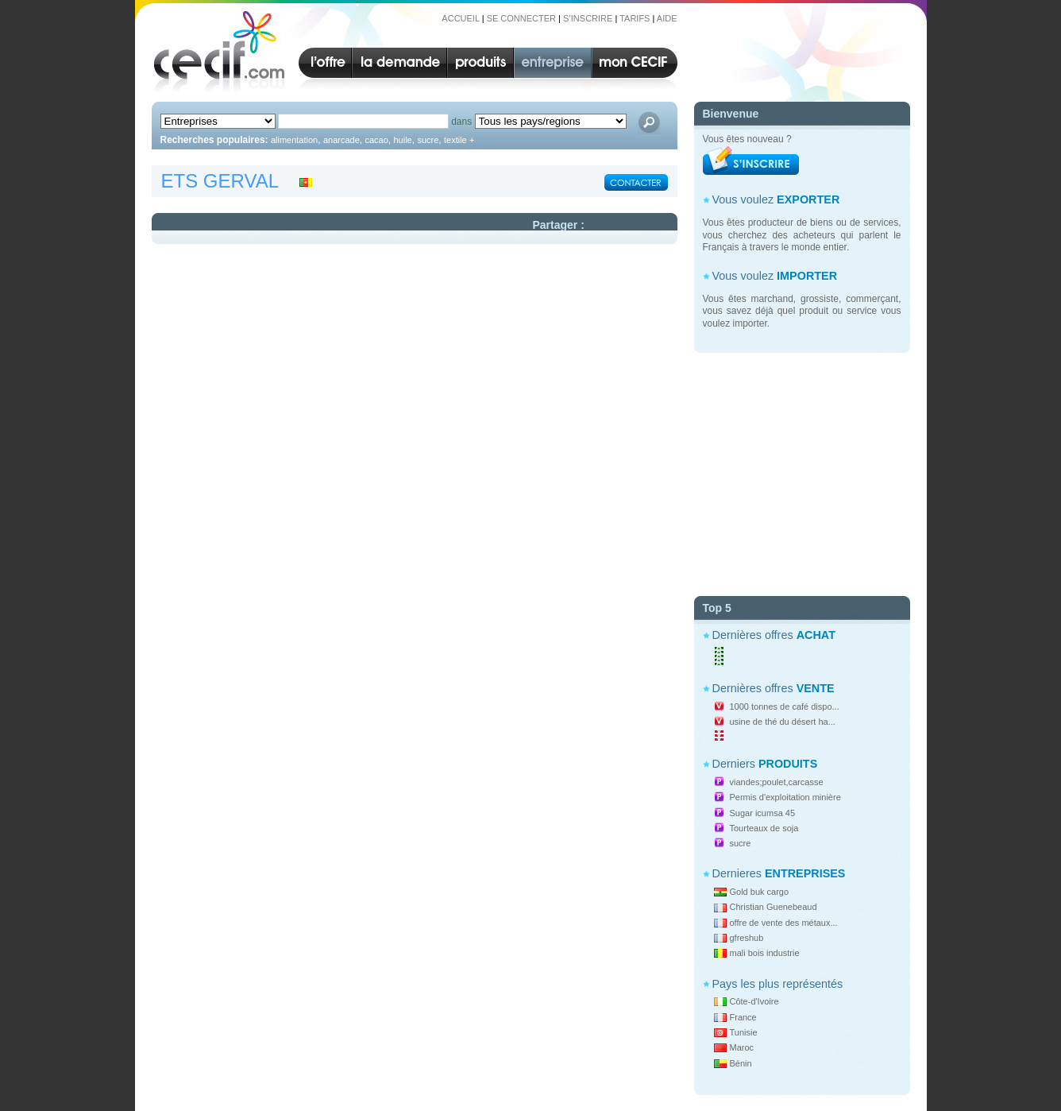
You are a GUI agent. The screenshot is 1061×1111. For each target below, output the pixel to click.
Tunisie (744, 1032)
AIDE (667, 18)
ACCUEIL (460, 18)
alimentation (294, 140)
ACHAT (816, 635)
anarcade (341, 140)
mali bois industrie (765, 953)
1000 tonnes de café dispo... (784, 706)
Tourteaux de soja (764, 828)
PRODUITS (787, 763)
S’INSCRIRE (587, 18)
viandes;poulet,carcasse (777, 782)
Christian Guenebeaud (773, 907)
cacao (376, 140)
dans (461, 121)
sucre (740, 843)
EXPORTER (808, 199)
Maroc (742, 1047)
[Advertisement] (802, 468)
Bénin (741, 1063)
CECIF (214, 51)
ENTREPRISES (805, 873)
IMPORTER (807, 275)
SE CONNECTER (521, 18)
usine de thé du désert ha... (782, 721)
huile (402, 140)
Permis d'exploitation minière (785, 797)
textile (455, 140)
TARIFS (634, 18)
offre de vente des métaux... (784, 922)
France (743, 1017)
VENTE (816, 688)
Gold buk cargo (759, 891)
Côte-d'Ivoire (754, 1001)
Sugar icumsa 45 (763, 813)
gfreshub (747, 938)
